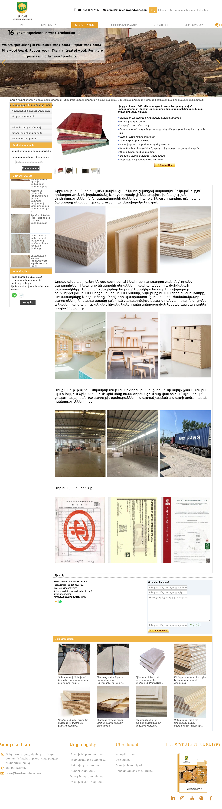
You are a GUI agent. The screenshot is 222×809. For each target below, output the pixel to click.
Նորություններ (124, 25)
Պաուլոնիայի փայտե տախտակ (31, 111)
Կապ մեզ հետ (195, 25)
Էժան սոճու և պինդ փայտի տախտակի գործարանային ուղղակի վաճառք (40, 243)
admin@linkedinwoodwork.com (127, 10)
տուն (20, 25)
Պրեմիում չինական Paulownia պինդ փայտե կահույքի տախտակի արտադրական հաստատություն (40, 202)
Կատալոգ (160, 25)
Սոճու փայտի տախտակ (27, 133)
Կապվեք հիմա (28, 303)
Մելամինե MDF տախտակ (87, 782)
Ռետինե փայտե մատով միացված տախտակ (89, 759)
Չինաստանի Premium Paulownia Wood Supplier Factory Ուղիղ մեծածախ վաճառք (39, 265)
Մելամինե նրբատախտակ (79, 100)
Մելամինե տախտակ (48, 100)
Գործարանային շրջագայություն (135, 771)
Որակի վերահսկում (129, 765)
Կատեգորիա (25, 100)
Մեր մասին (50, 25)
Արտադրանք (84, 25)
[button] (111, 94)
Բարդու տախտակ (23, 116)
